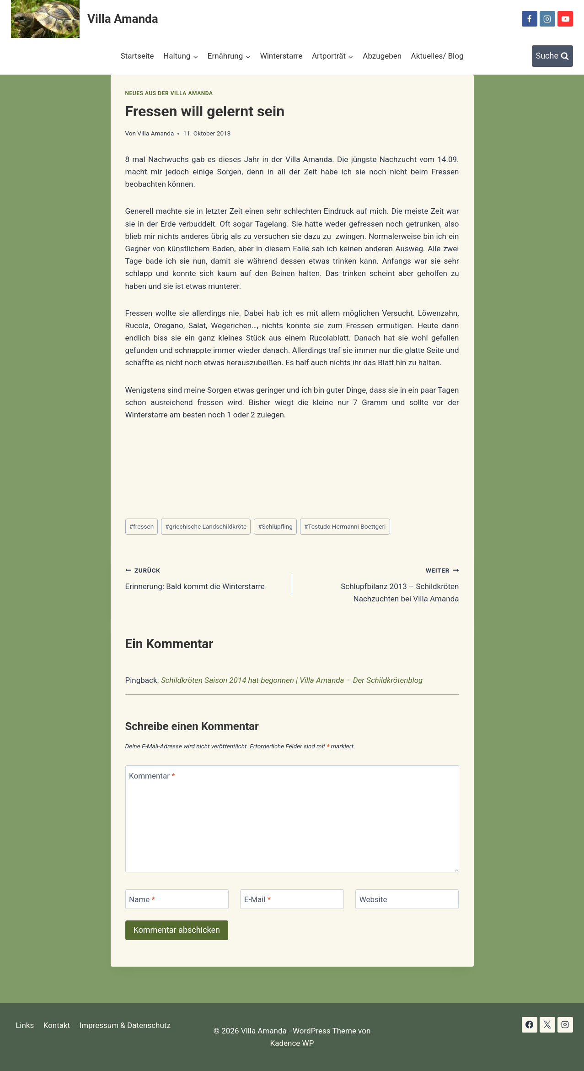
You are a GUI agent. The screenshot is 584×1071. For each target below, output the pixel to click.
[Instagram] (547, 19)
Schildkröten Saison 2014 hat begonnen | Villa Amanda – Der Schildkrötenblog (292, 680)
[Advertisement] (291, 468)
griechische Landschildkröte (205, 526)
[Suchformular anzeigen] (552, 56)
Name (142, 899)
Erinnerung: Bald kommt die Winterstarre (204, 577)
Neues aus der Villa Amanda (169, 93)
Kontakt (56, 1025)
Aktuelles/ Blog (437, 55)
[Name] (177, 899)
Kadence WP (292, 1043)
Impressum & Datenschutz (125, 1025)
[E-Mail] (291, 899)
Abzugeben (382, 55)
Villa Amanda (155, 133)
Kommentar (152, 775)
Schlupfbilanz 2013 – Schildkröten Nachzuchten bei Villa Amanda (379, 583)
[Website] (407, 899)
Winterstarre (281, 55)
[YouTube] (565, 19)
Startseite (137, 55)
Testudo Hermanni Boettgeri (345, 526)
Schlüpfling (275, 526)
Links (25, 1025)
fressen (141, 526)
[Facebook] (529, 19)
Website (373, 899)
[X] (547, 1025)
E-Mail (257, 899)
